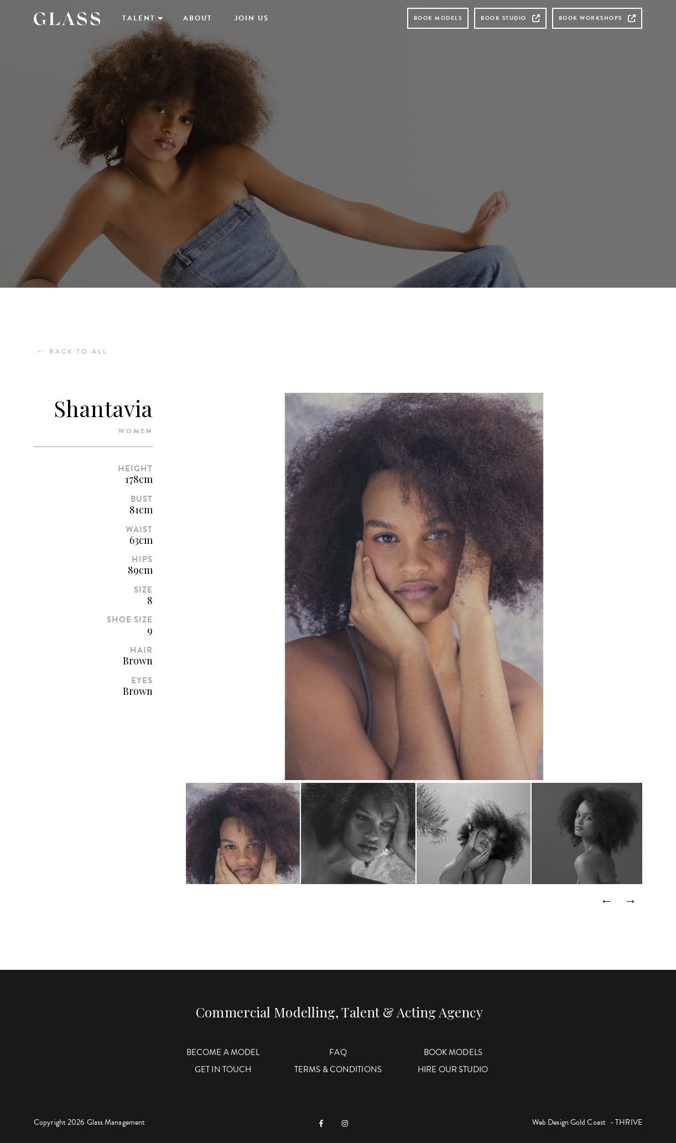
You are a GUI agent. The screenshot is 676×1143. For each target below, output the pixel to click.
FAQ (337, 1052)
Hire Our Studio (453, 1069)
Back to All (72, 351)
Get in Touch (223, 1069)
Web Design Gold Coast (569, 1122)
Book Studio (510, 18)
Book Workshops (597, 18)
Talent (138, 18)
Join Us (252, 18)
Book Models (438, 18)
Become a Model (222, 1052)
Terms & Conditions (338, 1069)
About (197, 18)
